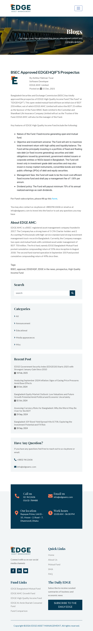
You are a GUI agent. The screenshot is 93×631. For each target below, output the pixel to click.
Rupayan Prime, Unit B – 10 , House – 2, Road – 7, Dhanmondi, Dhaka (31, 517)
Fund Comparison (19, 611)
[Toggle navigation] (78, 8)
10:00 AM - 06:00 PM (64, 514)
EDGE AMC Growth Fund (23, 593)
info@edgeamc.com (63, 497)
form (54, 198)
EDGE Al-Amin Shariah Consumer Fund (26, 604)
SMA (50, 569)
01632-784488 (30, 500)
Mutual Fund (54, 564)
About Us (52, 559)
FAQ (50, 574)
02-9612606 (29, 497)
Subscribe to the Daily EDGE (65, 604)
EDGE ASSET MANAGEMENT (46, 625)
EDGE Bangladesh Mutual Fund (26, 588)
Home (51, 555)
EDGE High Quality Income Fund (26, 598)
